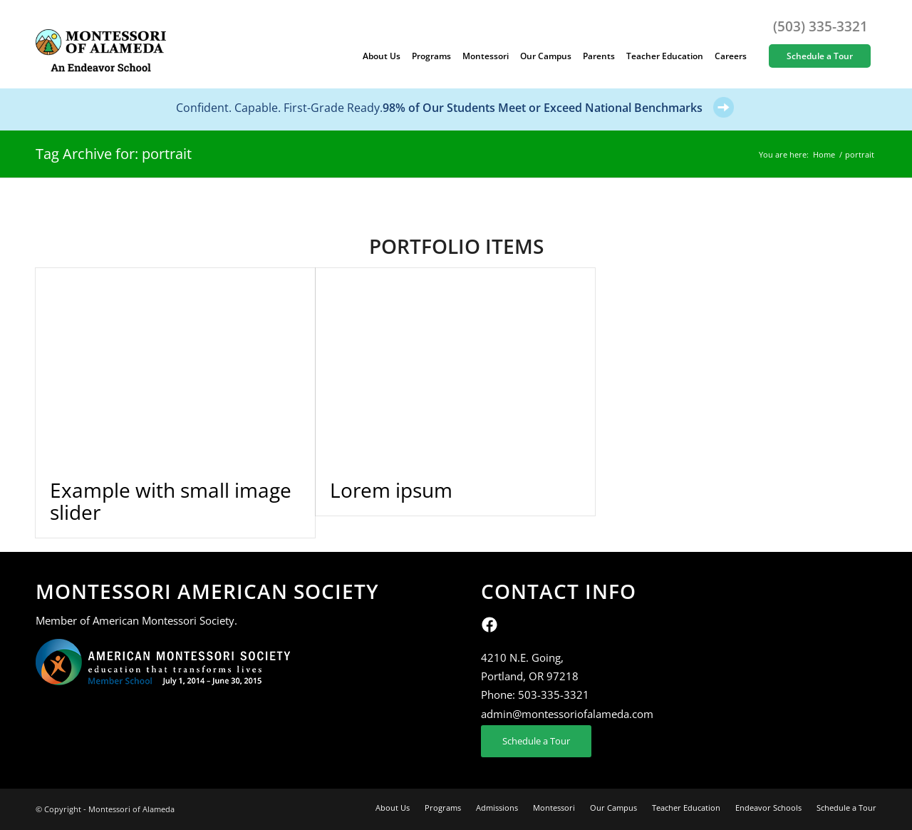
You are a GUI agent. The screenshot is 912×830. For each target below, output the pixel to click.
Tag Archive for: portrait (114, 153)
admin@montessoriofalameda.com (567, 714)
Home (824, 154)
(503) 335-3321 (820, 26)
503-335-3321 (553, 694)
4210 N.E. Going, (522, 657)
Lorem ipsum (391, 489)
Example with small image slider (170, 501)
